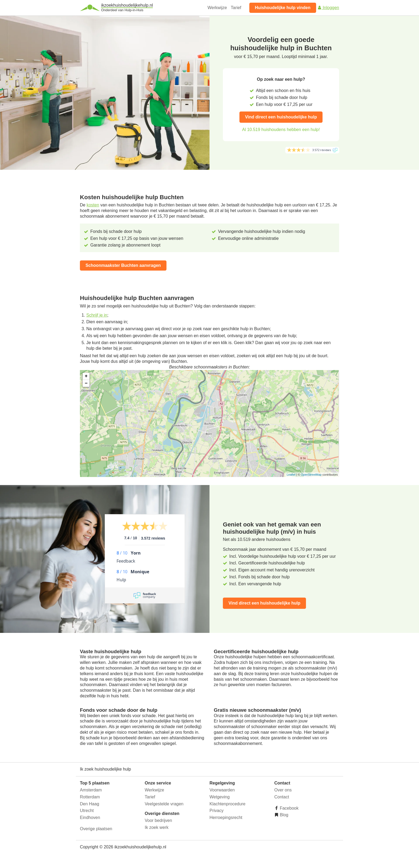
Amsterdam (91, 790)
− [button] (86, 383)
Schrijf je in (96, 315)
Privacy (216, 810)
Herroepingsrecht (226, 817)
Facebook (289, 808)
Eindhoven (90, 817)
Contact (281, 797)
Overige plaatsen (96, 828)
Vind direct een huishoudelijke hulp (281, 117)
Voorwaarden (222, 790)
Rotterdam (90, 797)
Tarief (236, 7)
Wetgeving (220, 797)
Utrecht (87, 810)
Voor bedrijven (158, 820)
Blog (283, 815)
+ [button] (86, 376)
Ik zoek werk (157, 827)
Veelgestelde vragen (164, 804)
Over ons (283, 790)
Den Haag (89, 804)
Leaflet (291, 474)
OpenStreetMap (311, 474)
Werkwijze (217, 7)
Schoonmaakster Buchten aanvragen (123, 265)
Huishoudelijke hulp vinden (283, 7)
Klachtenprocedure (227, 804)
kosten (93, 205)
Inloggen (328, 7)
